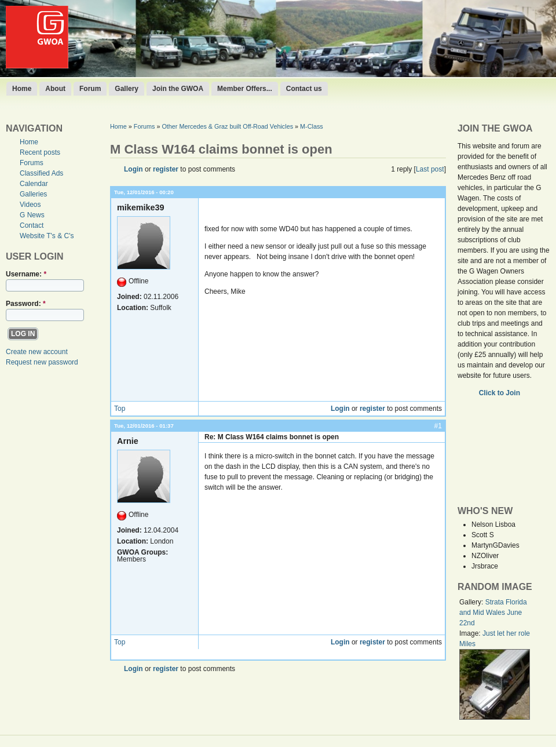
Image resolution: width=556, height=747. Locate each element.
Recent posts (40, 152)
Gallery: (472, 602)
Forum (90, 89)
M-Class (311, 126)
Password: (26, 304)
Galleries (33, 194)
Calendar (34, 184)
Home (21, 89)
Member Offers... (244, 89)
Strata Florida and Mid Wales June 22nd (493, 612)
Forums (31, 163)
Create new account (37, 352)
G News (32, 215)
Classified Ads (41, 173)
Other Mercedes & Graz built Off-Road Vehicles (227, 126)
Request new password (42, 362)
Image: (470, 633)
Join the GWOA (177, 89)
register (165, 169)
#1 (438, 426)
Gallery (126, 89)
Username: (26, 274)
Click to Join (500, 393)
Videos (30, 205)
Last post (430, 169)
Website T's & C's (47, 236)
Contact (31, 225)
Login (133, 169)
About (55, 89)
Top (119, 409)
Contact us (304, 89)
